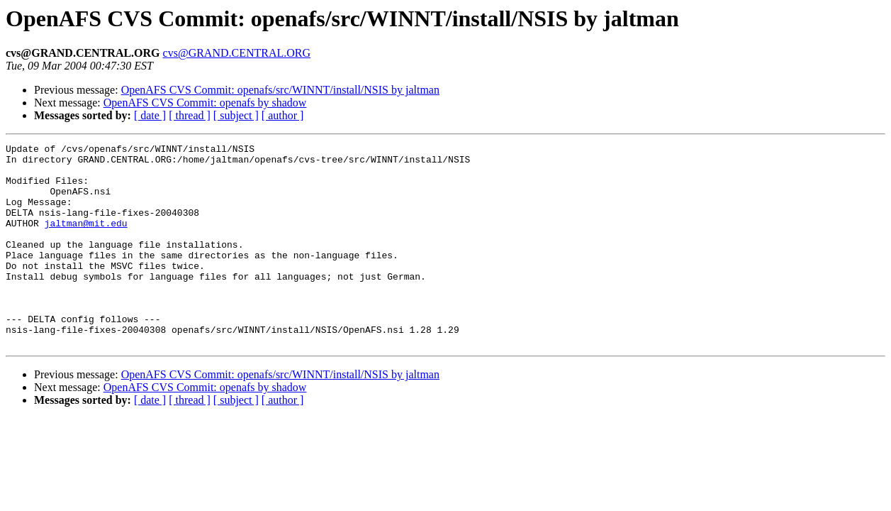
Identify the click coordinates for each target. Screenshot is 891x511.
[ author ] (283, 115)
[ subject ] (236, 115)
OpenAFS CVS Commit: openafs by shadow (205, 103)
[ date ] (150, 115)
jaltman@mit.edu (86, 239)
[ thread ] (190, 115)
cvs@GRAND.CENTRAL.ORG (237, 53)
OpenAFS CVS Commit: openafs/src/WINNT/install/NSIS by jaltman (280, 90)
